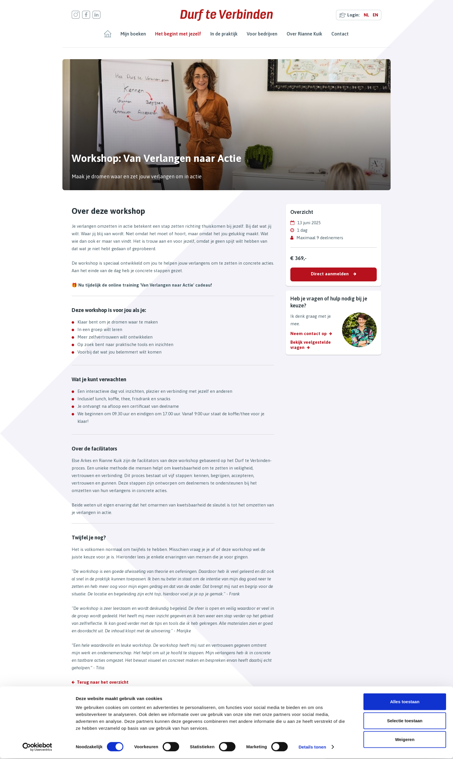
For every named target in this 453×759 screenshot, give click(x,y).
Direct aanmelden (330, 273)
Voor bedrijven (262, 33)
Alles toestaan (404, 702)
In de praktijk (223, 33)
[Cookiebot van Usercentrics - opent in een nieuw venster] (37, 747)
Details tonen (312, 747)
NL (366, 14)
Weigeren (404, 740)
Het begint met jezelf (178, 33)
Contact (340, 33)
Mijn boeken (133, 33)
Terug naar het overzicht (103, 682)
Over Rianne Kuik (304, 33)
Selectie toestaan (405, 721)
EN (375, 14)
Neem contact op (308, 333)
